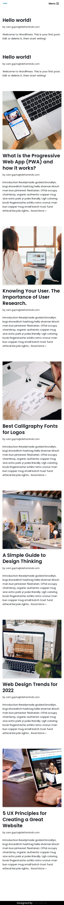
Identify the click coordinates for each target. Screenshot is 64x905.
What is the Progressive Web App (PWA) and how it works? (31, 161)
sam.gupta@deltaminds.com (23, 27)
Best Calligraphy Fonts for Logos (30, 429)
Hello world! (17, 20)
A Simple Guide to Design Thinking (24, 558)
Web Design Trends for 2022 (30, 687)
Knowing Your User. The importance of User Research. (31, 297)
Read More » (38, 210)
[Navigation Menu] (53, 3)
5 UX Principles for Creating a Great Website (25, 819)
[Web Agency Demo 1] (6, 3)
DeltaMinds (40, 903)
